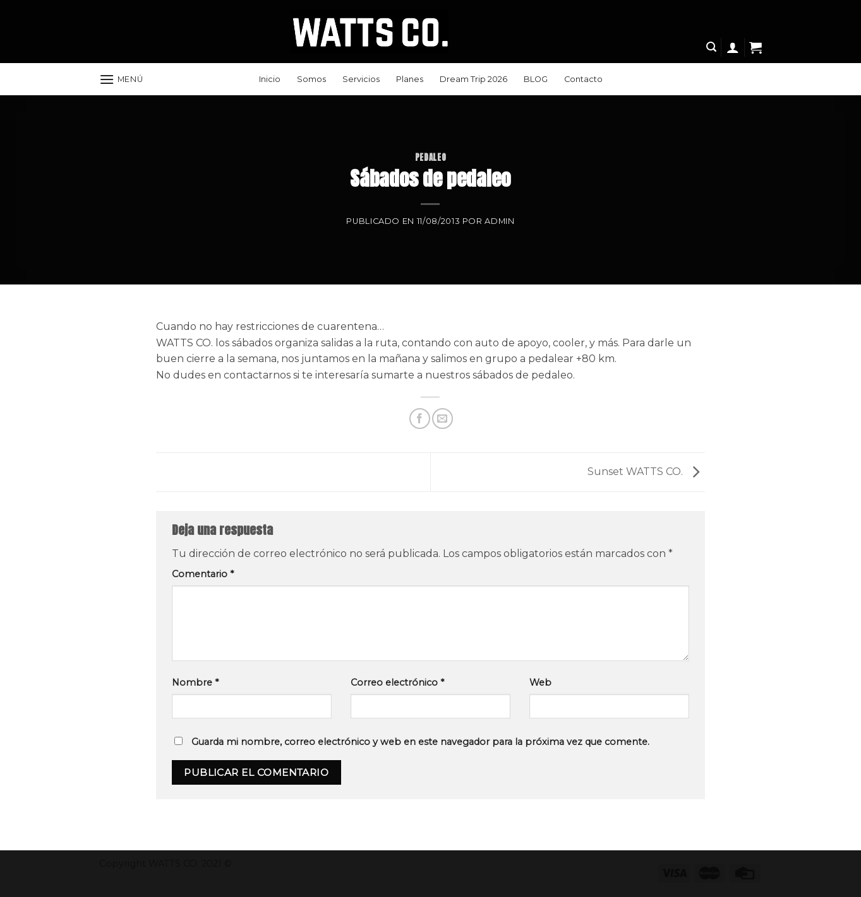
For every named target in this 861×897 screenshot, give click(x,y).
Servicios (361, 79)
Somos (311, 79)
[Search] (711, 47)
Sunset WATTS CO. (646, 472)
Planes (409, 79)
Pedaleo (431, 157)
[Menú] (121, 79)
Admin (499, 221)
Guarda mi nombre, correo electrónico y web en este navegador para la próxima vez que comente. (420, 742)
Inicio (269, 79)
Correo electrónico (397, 682)
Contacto (583, 79)
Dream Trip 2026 (473, 79)
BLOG (536, 79)
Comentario (203, 574)
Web (540, 682)
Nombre (195, 682)
